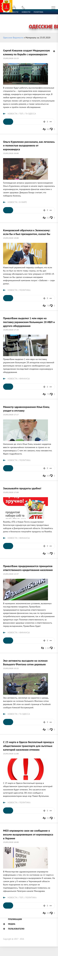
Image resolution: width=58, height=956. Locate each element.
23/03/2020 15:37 (11, 574)
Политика (38, 12)
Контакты (18, 23)
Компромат (38, 19)
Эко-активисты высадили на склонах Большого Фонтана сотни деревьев (25, 662)
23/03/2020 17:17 (11, 414)
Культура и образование (17, 19)
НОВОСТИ (12, 113)
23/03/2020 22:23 (11, 58)
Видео (50, 19)
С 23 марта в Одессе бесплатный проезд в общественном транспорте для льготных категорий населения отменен (28, 745)
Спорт (34, 16)
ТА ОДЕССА (30, 113)
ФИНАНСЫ (24, 378)
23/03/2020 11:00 (11, 753)
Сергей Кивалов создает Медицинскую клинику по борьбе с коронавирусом (26, 52)
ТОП (21, 113)
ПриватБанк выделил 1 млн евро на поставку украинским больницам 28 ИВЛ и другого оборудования (29, 321)
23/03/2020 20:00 (11, 153)
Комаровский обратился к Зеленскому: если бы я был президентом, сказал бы (26, 232)
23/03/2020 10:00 (11, 842)
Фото (8, 23)
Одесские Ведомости (13, 37)
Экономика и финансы (17, 16)
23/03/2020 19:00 (11, 238)
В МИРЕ (23, 202)
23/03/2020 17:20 (11, 330)
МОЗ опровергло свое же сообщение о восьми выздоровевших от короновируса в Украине (28, 834)
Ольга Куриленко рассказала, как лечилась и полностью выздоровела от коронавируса (29, 145)
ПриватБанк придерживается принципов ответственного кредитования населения (28, 568)
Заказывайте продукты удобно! (22, 488)
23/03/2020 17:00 (11, 492)
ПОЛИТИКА (24, 290)
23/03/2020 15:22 (11, 668)
